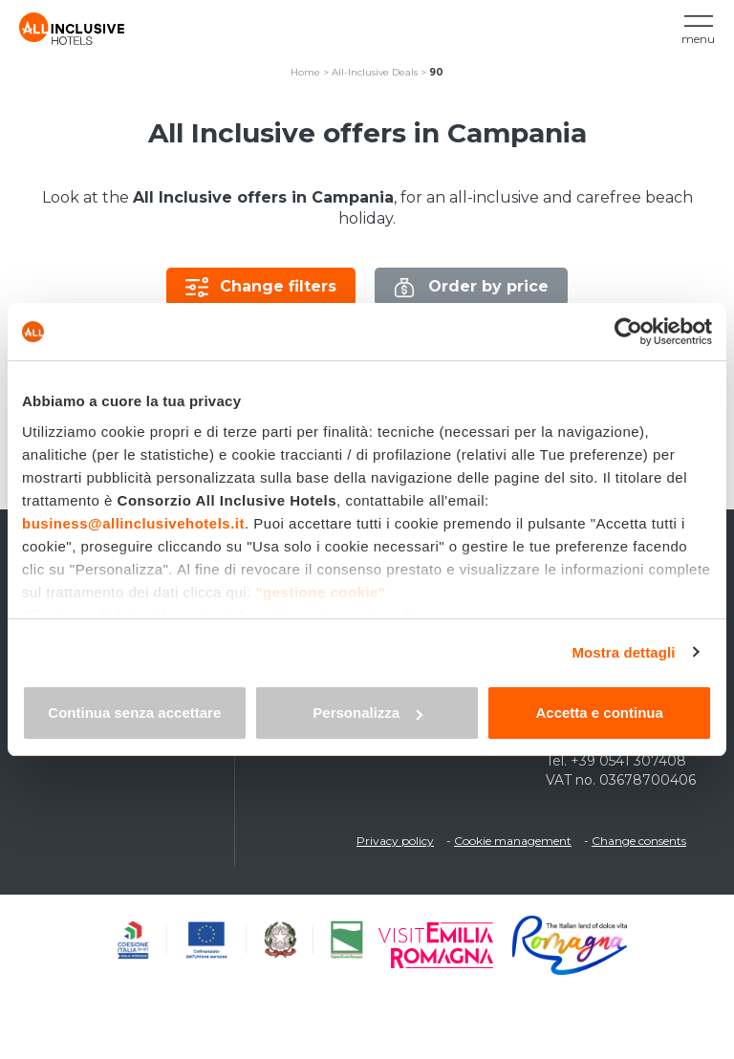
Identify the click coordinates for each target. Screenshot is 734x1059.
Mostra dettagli (623, 652)
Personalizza (367, 712)
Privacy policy (395, 840)
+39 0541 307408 (628, 760)
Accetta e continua (598, 712)
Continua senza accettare (134, 712)
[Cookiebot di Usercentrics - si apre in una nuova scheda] (628, 331)
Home (305, 72)
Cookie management (513, 840)
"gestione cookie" (320, 592)
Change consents (639, 840)
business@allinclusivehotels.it (133, 523)
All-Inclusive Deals (375, 72)
